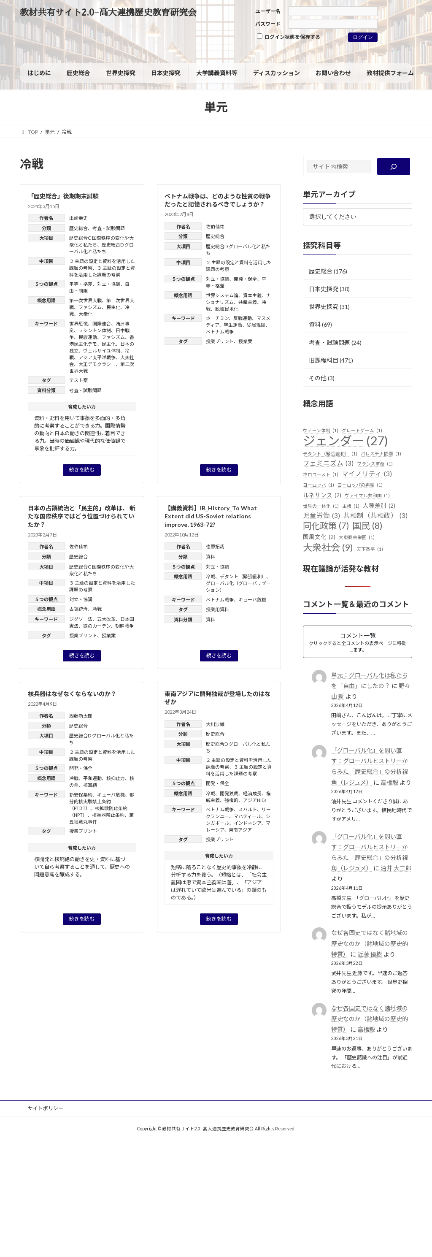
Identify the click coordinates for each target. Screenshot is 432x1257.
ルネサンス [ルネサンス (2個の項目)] (322, 495)
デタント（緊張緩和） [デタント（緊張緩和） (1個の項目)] (330, 454)
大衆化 (85, 314)
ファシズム (90, 307)
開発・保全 (245, 279)
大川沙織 (215, 724)
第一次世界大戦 (85, 300)
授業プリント (220, 341)
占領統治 (78, 609)
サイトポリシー (45, 1108)
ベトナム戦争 (220, 331)
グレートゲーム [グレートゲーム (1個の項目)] (362, 430)
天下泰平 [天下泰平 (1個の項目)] (369, 549)
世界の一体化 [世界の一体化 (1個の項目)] (321, 506)
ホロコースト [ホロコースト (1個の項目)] (320, 474)
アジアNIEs (255, 800)
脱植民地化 (226, 309)
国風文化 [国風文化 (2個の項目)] (319, 537)
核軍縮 (90, 785)
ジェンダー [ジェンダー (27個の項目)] (345, 441)
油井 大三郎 (395, 868)
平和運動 (92, 778)
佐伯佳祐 (215, 226)
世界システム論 (222, 295)
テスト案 (78, 380)
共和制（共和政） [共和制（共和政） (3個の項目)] (375, 516)
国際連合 (101, 323)
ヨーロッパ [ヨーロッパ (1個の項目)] (318, 485)
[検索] (393, 166)
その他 (318, 378)
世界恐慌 (78, 323)
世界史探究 (323, 306)
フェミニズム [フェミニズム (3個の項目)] (328, 463)
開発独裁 (229, 793)
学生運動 (233, 325)
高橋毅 (389, 782)
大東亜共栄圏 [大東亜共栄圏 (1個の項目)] (357, 537)
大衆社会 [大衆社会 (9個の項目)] (328, 547)
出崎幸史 (78, 218)
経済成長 (252, 793)
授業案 (245, 341)
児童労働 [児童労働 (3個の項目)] (321, 516)
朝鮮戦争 (124, 625)
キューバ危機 (252, 599)
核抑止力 (115, 778)
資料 (210, 556)
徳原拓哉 (215, 546)
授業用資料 (217, 609)
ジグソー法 (80, 619)
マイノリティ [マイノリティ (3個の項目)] (367, 474)
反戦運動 (242, 318)
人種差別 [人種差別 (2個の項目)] (379, 506)
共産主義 (247, 302)
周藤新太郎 (80, 715)
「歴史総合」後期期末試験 (63, 196)
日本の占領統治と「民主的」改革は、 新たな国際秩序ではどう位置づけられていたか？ (81, 516)
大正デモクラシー (97, 364)
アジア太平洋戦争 (97, 357)
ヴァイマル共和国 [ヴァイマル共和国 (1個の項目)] (367, 495)
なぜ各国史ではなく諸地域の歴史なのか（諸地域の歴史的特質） (369, 943)
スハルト (247, 809)
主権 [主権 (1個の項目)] (350, 506)
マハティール (247, 816)
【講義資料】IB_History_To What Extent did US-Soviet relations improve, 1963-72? (211, 516)
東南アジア (240, 829)
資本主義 (252, 295)
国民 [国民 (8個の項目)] (367, 526)
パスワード (268, 24)
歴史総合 (78, 228)
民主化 (113, 307)
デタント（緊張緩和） (243, 576)
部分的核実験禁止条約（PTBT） (101, 801)
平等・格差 (80, 284)
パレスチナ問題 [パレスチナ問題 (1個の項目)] (381, 454)
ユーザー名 (268, 11)
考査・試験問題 (108, 228)
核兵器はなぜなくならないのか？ (72, 693)
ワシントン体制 (94, 330)
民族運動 (87, 337)
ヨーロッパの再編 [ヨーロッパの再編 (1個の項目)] (360, 485)
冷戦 (97, 609)
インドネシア (247, 823)
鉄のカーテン (97, 625)
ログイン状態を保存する (288, 36)
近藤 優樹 (369, 954)
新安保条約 (80, 794)
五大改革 (106, 619)
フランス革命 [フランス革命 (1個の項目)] (375, 464)
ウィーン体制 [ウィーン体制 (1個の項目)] (320, 430)
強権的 (231, 800)
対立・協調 (108, 284)
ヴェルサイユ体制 (101, 350)
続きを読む (81, 469)
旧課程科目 (323, 360)
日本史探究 (323, 289)
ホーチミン (217, 318)
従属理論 (256, 325)
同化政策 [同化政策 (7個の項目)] (326, 526)
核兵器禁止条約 (108, 815)
